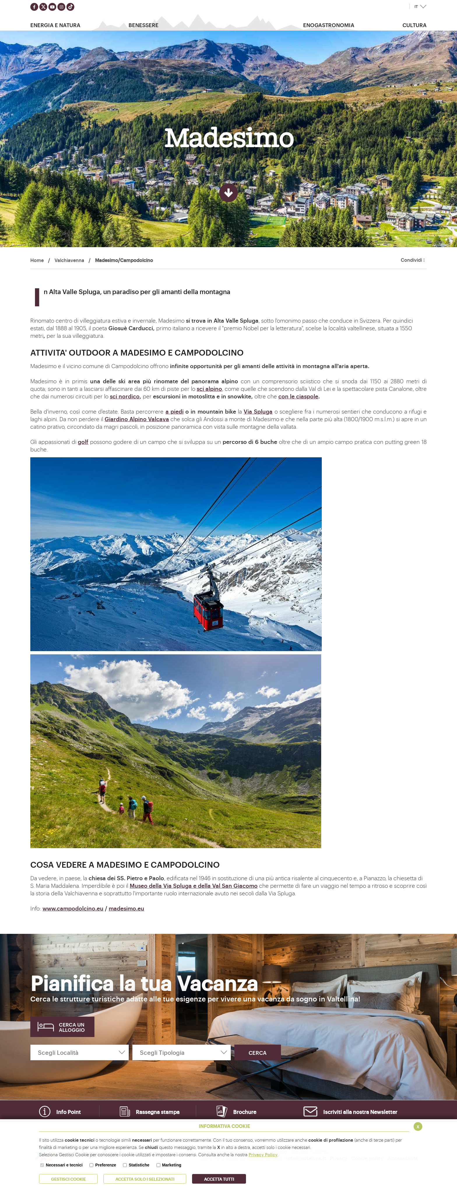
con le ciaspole (298, 396)
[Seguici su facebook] (34, 7)
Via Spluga (258, 411)
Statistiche (139, 1165)
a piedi (175, 411)
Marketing (171, 1165)
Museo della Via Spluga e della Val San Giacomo (194, 885)
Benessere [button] (144, 24)
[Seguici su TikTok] (70, 7)
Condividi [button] (413, 260)
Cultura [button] (414, 24)
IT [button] (416, 6)
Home (37, 260)
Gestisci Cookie (68, 1179)
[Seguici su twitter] (43, 7)
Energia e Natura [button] (55, 24)
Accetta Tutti (219, 1179)
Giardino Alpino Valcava (137, 419)
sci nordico (125, 396)
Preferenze (105, 1165)
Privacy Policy (263, 1154)
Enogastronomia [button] (328, 24)
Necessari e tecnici (64, 1165)
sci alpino (209, 388)
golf (83, 441)
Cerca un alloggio (72, 1027)
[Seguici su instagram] (61, 7)
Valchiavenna (69, 260)
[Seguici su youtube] (52, 7)
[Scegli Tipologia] (181, 1052)
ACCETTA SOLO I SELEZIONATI (144, 1179)
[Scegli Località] (79, 1052)
